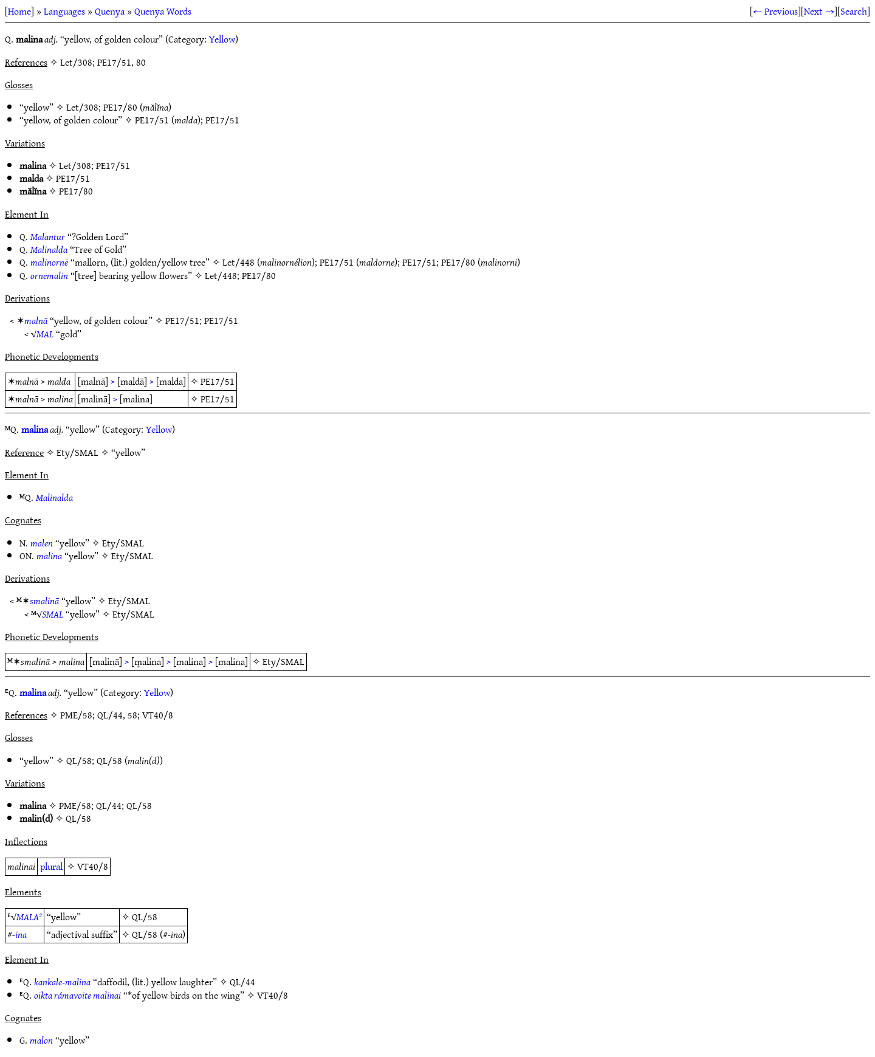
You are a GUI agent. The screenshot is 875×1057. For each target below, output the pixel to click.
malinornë (49, 261)
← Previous (775, 10)
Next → (819, 10)
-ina (19, 934)
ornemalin (49, 275)
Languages (64, 10)
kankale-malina (62, 981)
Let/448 (238, 261)
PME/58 (75, 805)
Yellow (222, 38)
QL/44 (109, 805)
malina (34, 429)
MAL (44, 333)
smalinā (44, 600)
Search (853, 10)
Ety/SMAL (123, 542)
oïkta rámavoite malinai (77, 995)
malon (41, 1039)
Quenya (110, 10)
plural (51, 866)
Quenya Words (162, 10)
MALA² (29, 916)
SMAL (52, 613)
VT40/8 (92, 866)
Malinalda (48, 249)
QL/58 (79, 760)
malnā (35, 320)
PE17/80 (120, 106)
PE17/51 (152, 119)
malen (41, 542)
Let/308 (82, 106)
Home (19, 10)
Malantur (47, 236)
